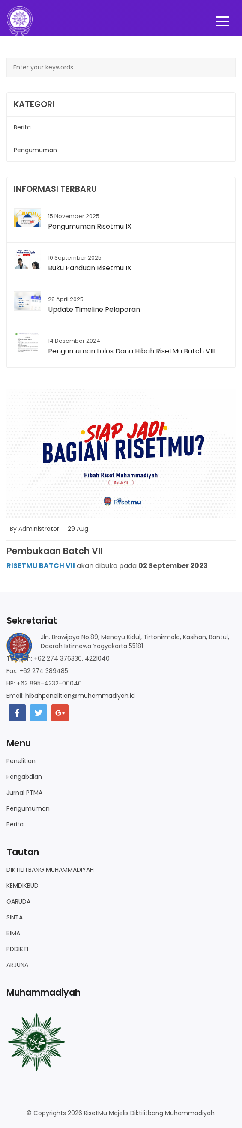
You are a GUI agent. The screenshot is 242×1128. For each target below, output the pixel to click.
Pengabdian (24, 776)
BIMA (13, 933)
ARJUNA (17, 964)
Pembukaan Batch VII (54, 551)
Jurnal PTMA (24, 792)
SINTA (14, 917)
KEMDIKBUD (22, 885)
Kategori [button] (34, 104)
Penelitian (21, 761)
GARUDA (18, 901)
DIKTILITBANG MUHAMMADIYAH (50, 869)
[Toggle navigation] (222, 21)
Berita (15, 824)
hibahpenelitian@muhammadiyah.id (80, 695)
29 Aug (78, 528)
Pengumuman (28, 808)
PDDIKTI (17, 949)
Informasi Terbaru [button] (55, 189)
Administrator (38, 528)
